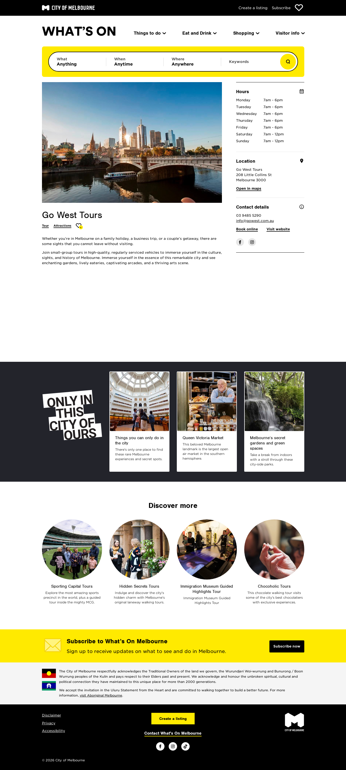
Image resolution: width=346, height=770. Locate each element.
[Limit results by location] (192, 61)
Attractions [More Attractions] (62, 225)
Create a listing (253, 8)
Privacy (48, 723)
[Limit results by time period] (134, 61)
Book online (247, 229)
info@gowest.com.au (255, 221)
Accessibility (53, 731)
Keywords (239, 62)
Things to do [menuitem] (149, 33)
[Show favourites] (299, 7)
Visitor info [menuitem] (290, 33)
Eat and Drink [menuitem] (199, 33)
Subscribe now (286, 646)
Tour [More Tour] (45, 225)
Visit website (278, 229)
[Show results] (288, 62)
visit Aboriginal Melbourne (101, 695)
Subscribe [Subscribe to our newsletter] (281, 8)
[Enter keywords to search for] (249, 64)
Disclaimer (51, 715)
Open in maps (248, 188)
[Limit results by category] (77, 61)
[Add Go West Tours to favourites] (79, 226)
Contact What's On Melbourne (172, 733)
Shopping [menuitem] (246, 33)
